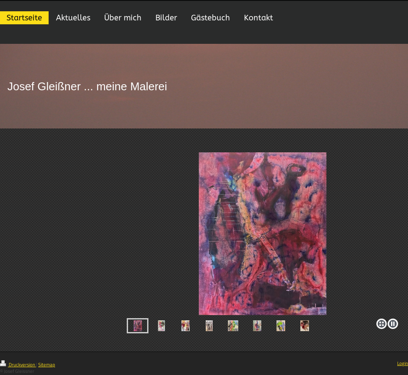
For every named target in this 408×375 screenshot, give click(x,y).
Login (402, 363)
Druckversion (18, 364)
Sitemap (46, 364)
